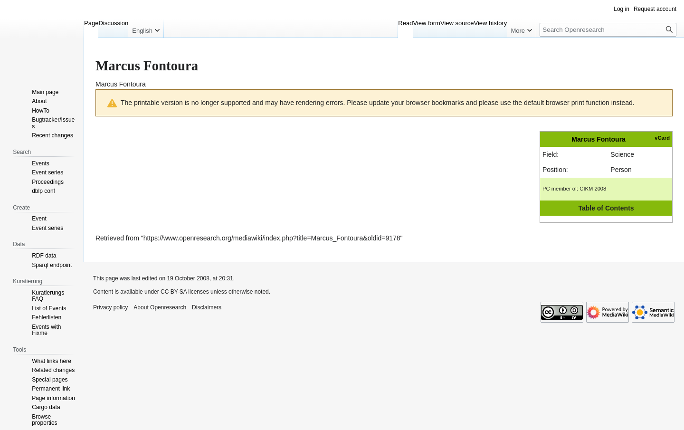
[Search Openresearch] (608, 30)
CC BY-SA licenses (185, 291)
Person (620, 169)
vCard (662, 138)
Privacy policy (110, 307)
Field (549, 154)
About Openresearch (159, 307)
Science (622, 154)
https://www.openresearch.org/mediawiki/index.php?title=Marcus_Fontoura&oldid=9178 (271, 238)
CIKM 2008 (593, 188)
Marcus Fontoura (598, 139)
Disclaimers (206, 307)
